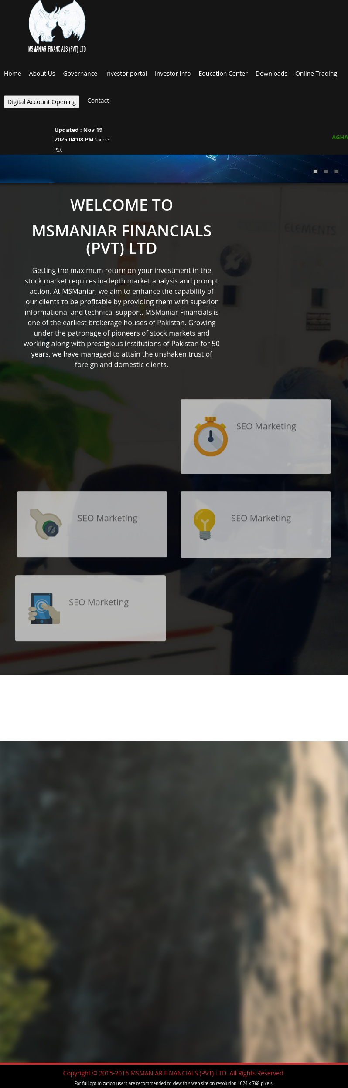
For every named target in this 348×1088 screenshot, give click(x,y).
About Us (42, 73)
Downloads (271, 73)
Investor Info (173, 73)
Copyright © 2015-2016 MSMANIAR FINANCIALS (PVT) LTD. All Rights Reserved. (174, 1073)
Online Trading (316, 73)
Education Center (222, 73)
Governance (80, 73)
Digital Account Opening (41, 102)
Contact (98, 100)
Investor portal (126, 73)
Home (12, 73)
